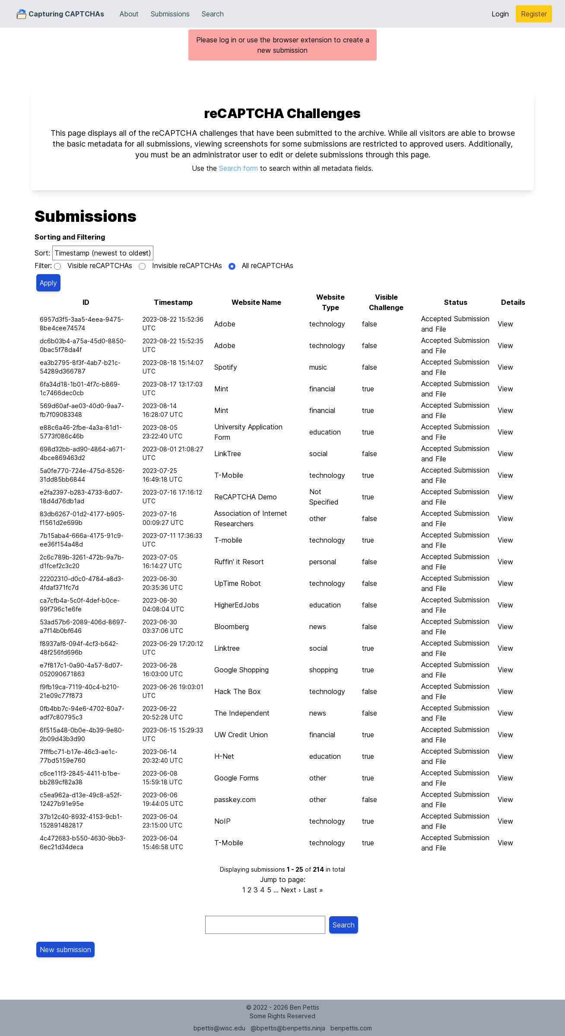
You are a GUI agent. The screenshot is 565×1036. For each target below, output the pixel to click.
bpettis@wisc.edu (219, 1028)
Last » (313, 890)
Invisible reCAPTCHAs (187, 265)
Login (500, 14)
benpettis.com (351, 1028)
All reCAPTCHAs (267, 265)
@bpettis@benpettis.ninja (288, 1028)
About (129, 14)
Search (213, 14)
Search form (238, 168)
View (505, 324)
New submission (65, 949)
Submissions (170, 14)
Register (534, 14)
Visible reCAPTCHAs (99, 265)
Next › (291, 890)
